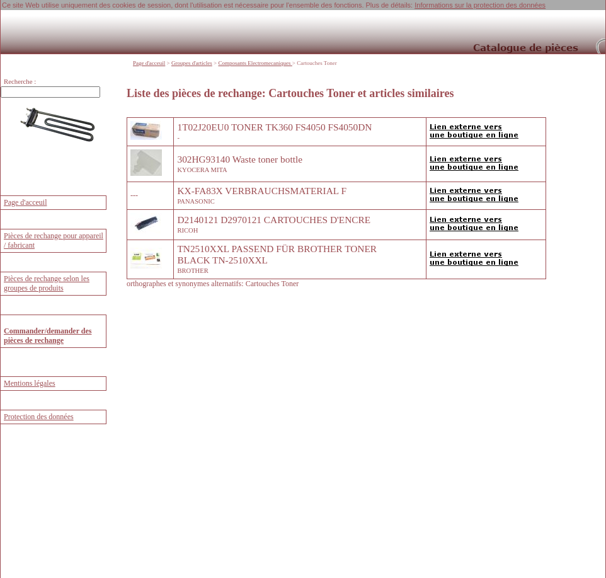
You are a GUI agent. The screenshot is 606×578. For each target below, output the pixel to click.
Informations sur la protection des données (480, 5)
